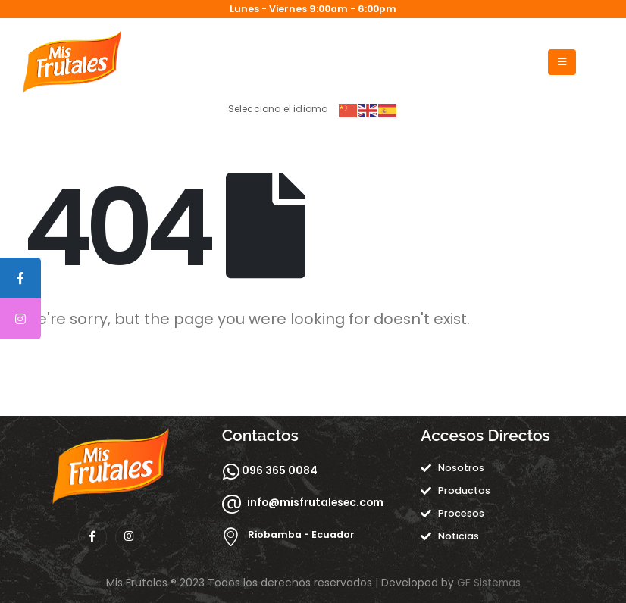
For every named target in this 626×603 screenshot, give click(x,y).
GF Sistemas (489, 582)
